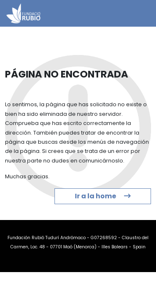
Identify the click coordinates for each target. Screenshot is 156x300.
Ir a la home (103, 196)
